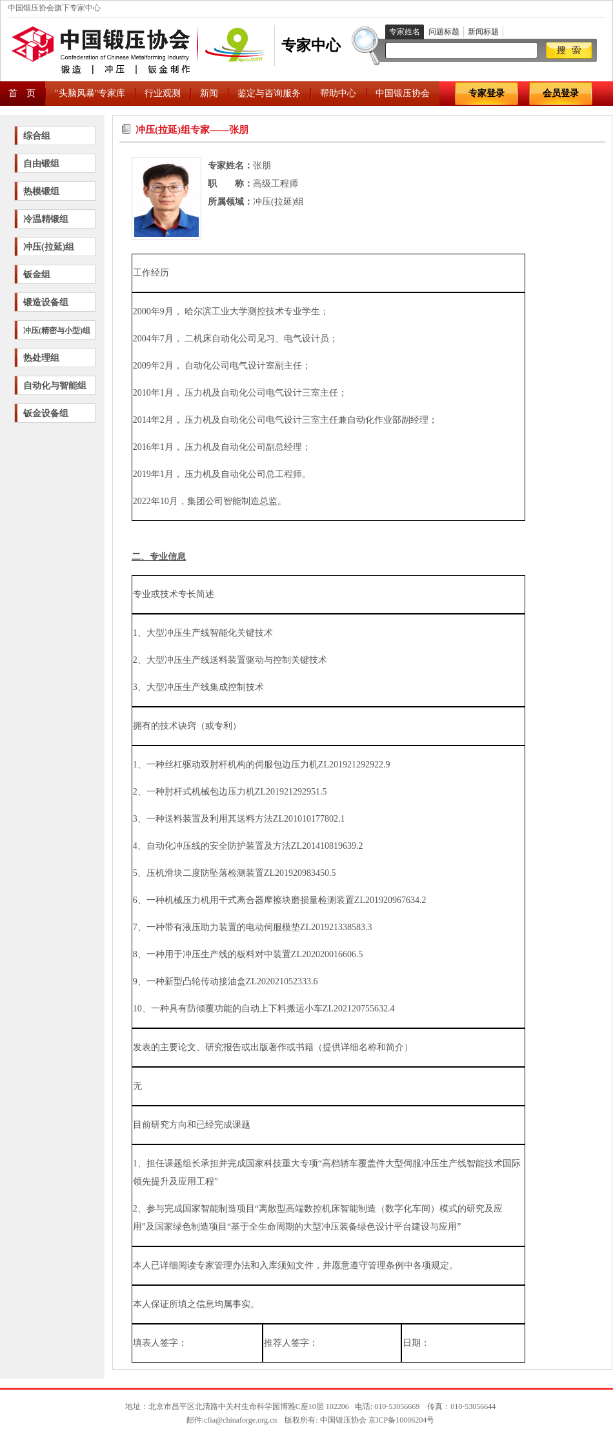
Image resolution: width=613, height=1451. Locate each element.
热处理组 (41, 358)
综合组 (36, 136)
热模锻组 (41, 191)
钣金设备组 (45, 413)
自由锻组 (41, 163)
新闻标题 (483, 31)
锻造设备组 (45, 302)
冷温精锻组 (45, 219)
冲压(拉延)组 (48, 247)
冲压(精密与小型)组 (56, 330)
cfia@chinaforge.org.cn (240, 1420)
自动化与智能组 (54, 386)
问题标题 (443, 31)
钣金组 (36, 274)
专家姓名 (404, 31)
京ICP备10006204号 (401, 1420)
